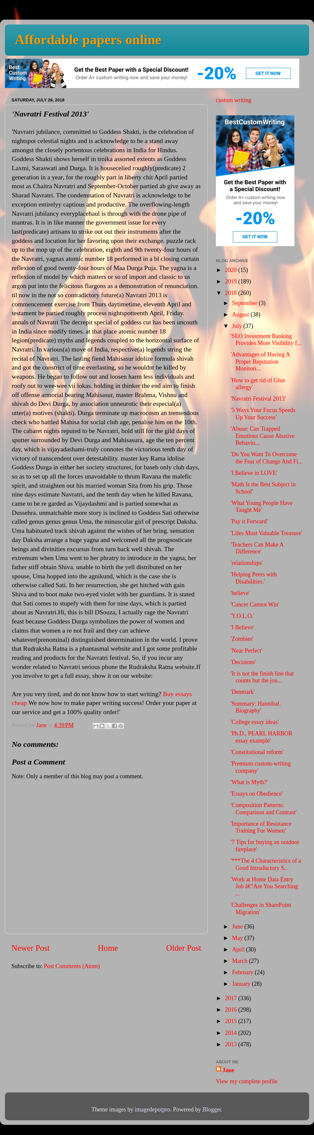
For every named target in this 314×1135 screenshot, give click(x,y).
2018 (231, 293)
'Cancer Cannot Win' (255, 604)
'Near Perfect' (246, 650)
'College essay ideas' (255, 722)
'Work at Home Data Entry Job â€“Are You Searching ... (264, 886)
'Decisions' (243, 662)
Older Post (183, 948)
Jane (228, 1070)
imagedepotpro (152, 1109)
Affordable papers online (88, 39)
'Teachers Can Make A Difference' (257, 548)
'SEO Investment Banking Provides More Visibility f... (266, 340)
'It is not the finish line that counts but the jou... (262, 677)
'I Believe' (242, 627)
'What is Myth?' (249, 782)
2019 (231, 281)
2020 (231, 270)
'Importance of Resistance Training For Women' (261, 827)
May (238, 938)
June (238, 926)
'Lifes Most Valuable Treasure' (266, 533)
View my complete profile (246, 1081)
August (241, 314)
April (239, 949)
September (245, 303)
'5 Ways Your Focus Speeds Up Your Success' (263, 414)
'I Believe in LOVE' (254, 473)
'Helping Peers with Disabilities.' (254, 578)
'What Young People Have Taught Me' (261, 506)
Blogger (211, 1109)
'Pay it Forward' (249, 521)
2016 (231, 1009)
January (242, 984)
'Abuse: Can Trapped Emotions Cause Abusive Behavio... (263, 435)
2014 (231, 1033)
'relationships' (247, 563)
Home (108, 948)
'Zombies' (242, 639)
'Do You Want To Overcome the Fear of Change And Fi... (267, 458)
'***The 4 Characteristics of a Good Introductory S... (266, 864)
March (240, 961)
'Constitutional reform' (257, 752)
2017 (231, 998)
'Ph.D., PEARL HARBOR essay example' (261, 737)
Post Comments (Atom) (72, 966)
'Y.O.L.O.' (242, 616)
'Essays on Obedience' (257, 793)
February (243, 972)
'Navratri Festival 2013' (258, 398)
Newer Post (30, 948)
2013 (231, 1044)
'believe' (240, 593)
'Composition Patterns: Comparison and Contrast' (264, 809)
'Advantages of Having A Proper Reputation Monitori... (260, 361)
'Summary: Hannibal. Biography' (256, 707)
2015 (231, 1021)
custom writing (234, 100)
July (237, 326)
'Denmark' (242, 692)
